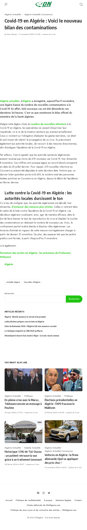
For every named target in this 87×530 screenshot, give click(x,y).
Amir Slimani (12, 34)
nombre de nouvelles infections (48, 124)
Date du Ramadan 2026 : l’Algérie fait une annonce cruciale (31, 326)
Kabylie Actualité (32, 447)
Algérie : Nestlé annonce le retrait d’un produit (25, 317)
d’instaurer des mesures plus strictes (32, 207)
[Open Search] (81, 4)
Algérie (27, 101)
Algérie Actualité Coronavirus (38, 14)
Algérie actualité (9, 101)
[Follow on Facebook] (38, 492)
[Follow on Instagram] (43, 492)
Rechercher (9, 293)
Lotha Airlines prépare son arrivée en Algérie (24, 321)
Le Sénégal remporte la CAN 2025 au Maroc (24, 331)
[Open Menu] (6, 4)
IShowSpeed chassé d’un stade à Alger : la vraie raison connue (32, 335)
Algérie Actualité (13, 14)
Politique (28, 395)
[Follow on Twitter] (49, 492)
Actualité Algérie (13, 282)
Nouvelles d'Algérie (32, 282)
